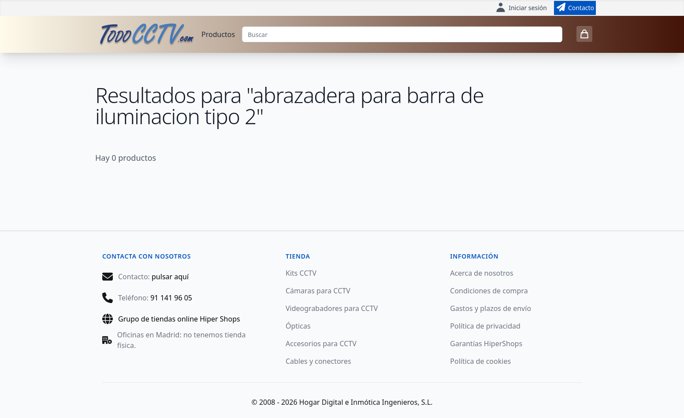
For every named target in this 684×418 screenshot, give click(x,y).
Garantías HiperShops (486, 343)
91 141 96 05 (171, 298)
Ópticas (298, 326)
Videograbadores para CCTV (332, 308)
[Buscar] (402, 34)
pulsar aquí (170, 276)
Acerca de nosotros (481, 273)
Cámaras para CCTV (318, 291)
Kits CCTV (301, 273)
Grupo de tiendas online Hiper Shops (179, 319)
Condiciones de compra (489, 291)
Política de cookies (480, 361)
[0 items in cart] (584, 34)
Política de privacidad (485, 326)
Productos (218, 34)
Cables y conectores (318, 361)
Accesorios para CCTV (321, 343)
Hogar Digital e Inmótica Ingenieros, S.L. (366, 402)
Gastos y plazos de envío (490, 308)
